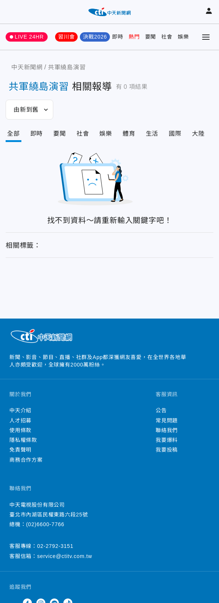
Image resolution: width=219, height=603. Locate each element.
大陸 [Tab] (198, 133)
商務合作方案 (26, 460)
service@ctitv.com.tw (64, 556)
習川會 (66, 37)
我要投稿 (167, 450)
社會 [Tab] (82, 133)
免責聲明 (20, 450)
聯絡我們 (167, 430)
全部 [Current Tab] (13, 133)
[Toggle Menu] (205, 37)
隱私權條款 (23, 440)
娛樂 (183, 37)
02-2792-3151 (55, 546)
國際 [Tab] (175, 133)
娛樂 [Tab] (105, 133)
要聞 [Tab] (59, 133)
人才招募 (20, 420)
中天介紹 (20, 410)
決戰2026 (95, 37)
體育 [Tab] (129, 133)
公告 (161, 410)
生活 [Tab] (152, 133)
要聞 (150, 37)
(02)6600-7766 (45, 524)
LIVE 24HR (29, 37)
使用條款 (20, 430)
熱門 (134, 37)
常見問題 (167, 420)
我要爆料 (167, 440)
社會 (166, 37)
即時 (117, 37)
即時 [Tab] (36, 133)
